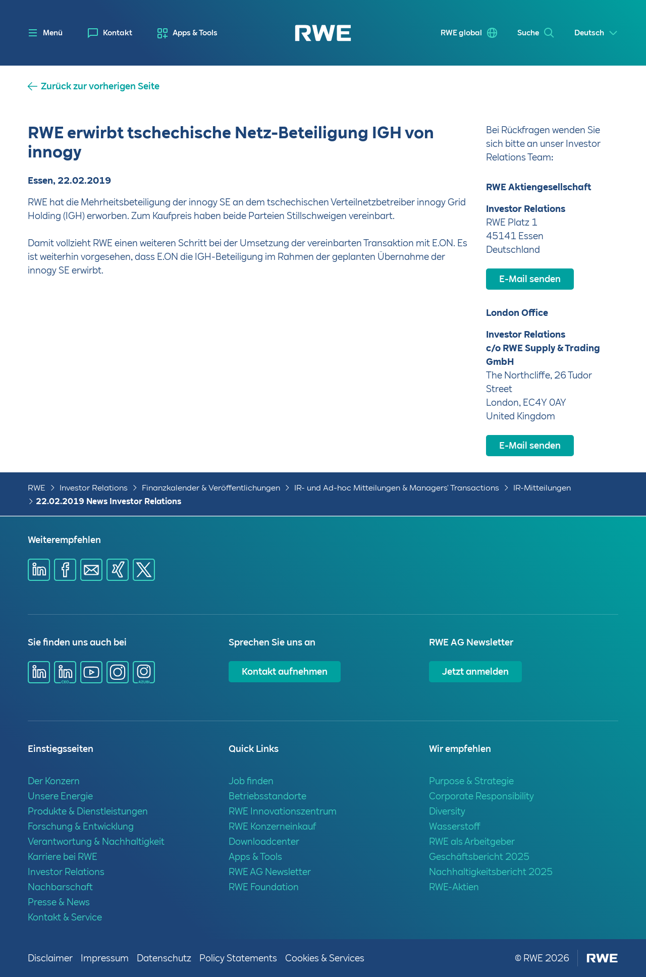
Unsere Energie (60, 796)
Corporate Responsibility (481, 796)
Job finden (251, 781)
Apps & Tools (195, 32)
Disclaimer (50, 958)
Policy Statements (238, 958)
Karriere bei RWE (62, 856)
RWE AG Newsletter (270, 871)
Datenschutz (164, 958)
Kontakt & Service (65, 917)
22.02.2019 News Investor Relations (108, 501)
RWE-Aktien (454, 887)
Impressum (105, 958)
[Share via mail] (91, 570)
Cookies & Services (324, 958)
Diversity (447, 811)
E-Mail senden (530, 279)
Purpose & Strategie (471, 781)
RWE (36, 488)
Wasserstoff (454, 826)
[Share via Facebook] (65, 570)
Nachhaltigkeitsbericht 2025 (491, 871)
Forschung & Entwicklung (81, 826)
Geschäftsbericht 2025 (479, 856)
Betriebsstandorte (267, 796)
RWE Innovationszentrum (283, 811)
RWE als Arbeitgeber (472, 841)
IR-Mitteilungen (542, 488)
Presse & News (59, 902)
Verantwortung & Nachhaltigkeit (96, 841)
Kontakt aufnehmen (285, 671)
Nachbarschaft (60, 887)
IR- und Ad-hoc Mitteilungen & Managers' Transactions (396, 488)
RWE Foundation (264, 887)
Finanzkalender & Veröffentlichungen (211, 488)
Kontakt (117, 32)
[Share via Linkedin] (39, 570)
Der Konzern (54, 781)
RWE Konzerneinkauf (272, 826)
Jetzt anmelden (475, 671)
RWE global (461, 32)
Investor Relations (94, 488)
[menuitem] (110, 33)
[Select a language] (596, 33)
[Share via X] (144, 570)
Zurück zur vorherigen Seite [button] (100, 86)
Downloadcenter (264, 841)
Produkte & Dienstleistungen (88, 811)
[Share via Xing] (117, 570)
